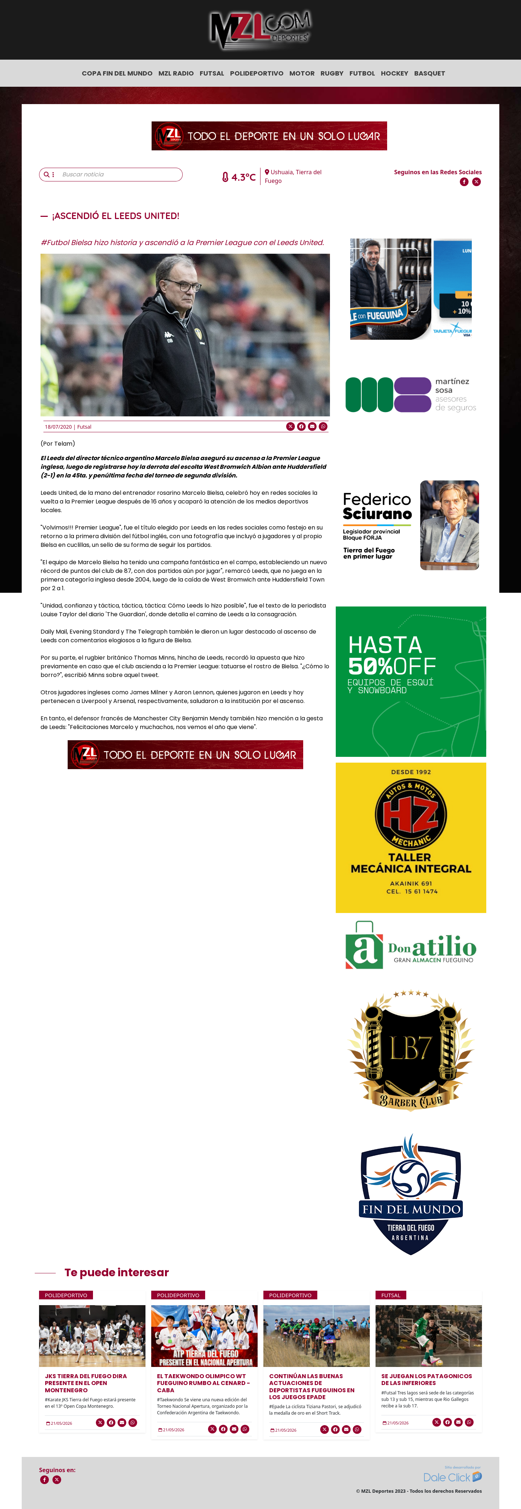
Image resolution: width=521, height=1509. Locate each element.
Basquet (429, 73)
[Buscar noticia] (120, 174)
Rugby (332, 73)
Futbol (362, 73)
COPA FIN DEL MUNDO (117, 73)
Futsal (212, 73)
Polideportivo (257, 73)
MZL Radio (176, 73)
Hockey (394, 73)
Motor (302, 73)
